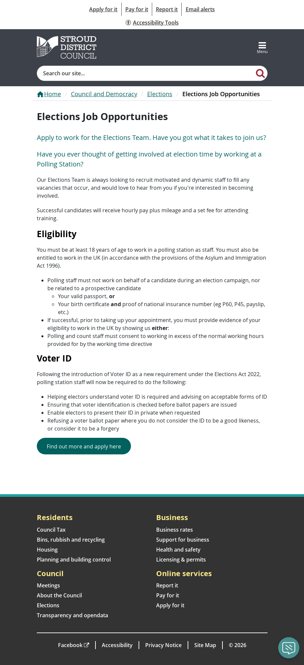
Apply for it (103, 9)
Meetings (48, 585)
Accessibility (117, 645)
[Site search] (145, 73)
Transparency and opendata (72, 615)
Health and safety (178, 549)
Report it (167, 9)
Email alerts (200, 9)
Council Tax (51, 529)
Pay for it (136, 9)
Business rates (174, 529)
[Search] (260, 73)
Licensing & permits (181, 559)
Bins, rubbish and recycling (71, 539)
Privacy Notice (163, 645)
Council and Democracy (104, 94)
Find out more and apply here (84, 446)
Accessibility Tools (156, 22)
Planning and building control (74, 559)
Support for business (182, 539)
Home (52, 94)
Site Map (205, 645)
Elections (159, 94)
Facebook (70, 645)
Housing (47, 549)
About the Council (59, 595)
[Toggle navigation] (262, 47)
